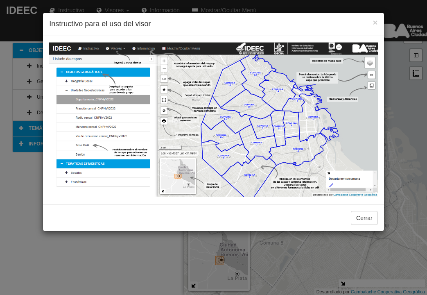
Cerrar (364, 218)
